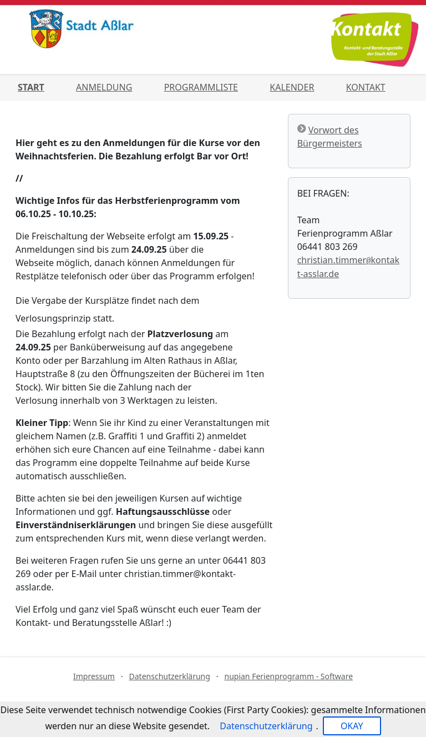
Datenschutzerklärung (169, 676)
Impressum (94, 676)
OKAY (352, 726)
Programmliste (201, 87)
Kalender (292, 87)
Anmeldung (104, 87)
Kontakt (366, 87)
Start (31, 87)
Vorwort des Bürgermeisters (329, 136)
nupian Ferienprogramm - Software (288, 676)
